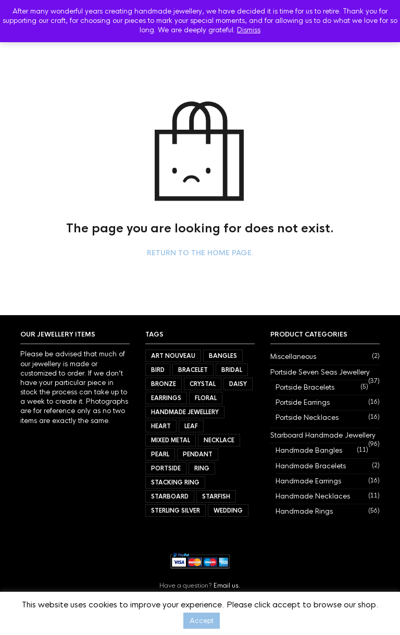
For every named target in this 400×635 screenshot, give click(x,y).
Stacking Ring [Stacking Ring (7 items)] (175, 482)
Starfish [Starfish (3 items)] (216, 496)
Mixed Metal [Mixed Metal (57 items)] (170, 440)
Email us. (227, 585)
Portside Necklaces (307, 417)
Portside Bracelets (305, 387)
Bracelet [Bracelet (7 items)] (193, 369)
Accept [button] (202, 620)
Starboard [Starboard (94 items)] (170, 496)
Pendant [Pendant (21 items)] (198, 454)
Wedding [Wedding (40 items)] (228, 510)
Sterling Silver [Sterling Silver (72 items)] (175, 510)
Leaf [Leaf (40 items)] (191, 426)
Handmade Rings (304, 511)
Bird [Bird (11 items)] (158, 369)
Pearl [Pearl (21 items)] (160, 454)
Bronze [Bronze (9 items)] (163, 384)
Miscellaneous (293, 356)
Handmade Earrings (308, 481)
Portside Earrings (303, 402)
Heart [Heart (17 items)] (161, 426)
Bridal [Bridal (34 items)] (231, 369)
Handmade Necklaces (313, 496)
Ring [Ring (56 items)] (201, 468)
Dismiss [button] (248, 30)
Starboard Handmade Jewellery (323, 435)
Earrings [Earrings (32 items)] (166, 398)
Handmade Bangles (309, 450)
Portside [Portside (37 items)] (166, 468)
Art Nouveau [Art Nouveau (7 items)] (173, 355)
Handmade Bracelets (311, 466)
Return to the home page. (200, 253)
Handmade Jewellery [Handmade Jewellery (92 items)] (185, 412)
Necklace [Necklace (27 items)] (219, 440)
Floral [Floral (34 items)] (206, 398)
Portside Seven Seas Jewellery (320, 372)
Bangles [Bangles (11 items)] (223, 355)
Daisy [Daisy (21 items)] (238, 384)
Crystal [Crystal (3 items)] (203, 384)
